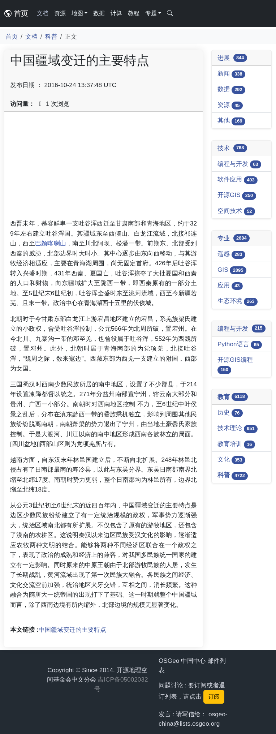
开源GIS (236, 195)
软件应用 (237, 180)
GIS (231, 270)
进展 (232, 58)
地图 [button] (77, 13)
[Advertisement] (103, 168)
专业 (233, 238)
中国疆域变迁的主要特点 (72, 629)
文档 (42, 13)
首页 (16, 13)
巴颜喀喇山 (50, 243)
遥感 (231, 254)
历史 (230, 413)
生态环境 (237, 301)
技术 (232, 148)
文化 (231, 460)
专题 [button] (151, 13)
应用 (230, 286)
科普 (51, 36)
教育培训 (236, 444)
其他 (231, 121)
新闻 (231, 74)
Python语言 (239, 344)
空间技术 (236, 211)
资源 (60, 13)
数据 (99, 13)
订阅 (214, 697)
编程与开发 (239, 164)
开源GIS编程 (235, 365)
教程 (133, 13)
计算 (116, 13)
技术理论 (237, 428)
